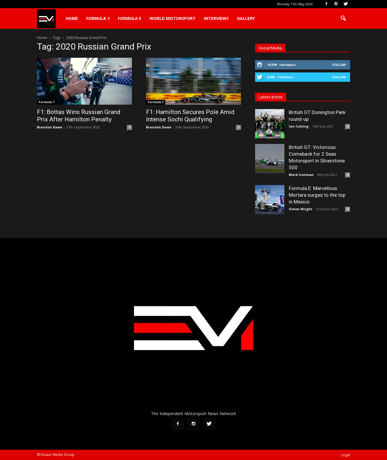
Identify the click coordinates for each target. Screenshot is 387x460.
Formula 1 (98, 18)
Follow (339, 64)
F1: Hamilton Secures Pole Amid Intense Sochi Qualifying (190, 115)
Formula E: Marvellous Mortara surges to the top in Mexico (317, 195)
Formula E (129, 18)
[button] (343, 18)
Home (72, 18)
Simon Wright (300, 209)
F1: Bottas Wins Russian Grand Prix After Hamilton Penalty (78, 115)
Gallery (246, 18)
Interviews (216, 18)
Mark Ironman (301, 174)
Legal (345, 454)
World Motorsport (173, 18)
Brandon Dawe (49, 127)
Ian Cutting (298, 126)
